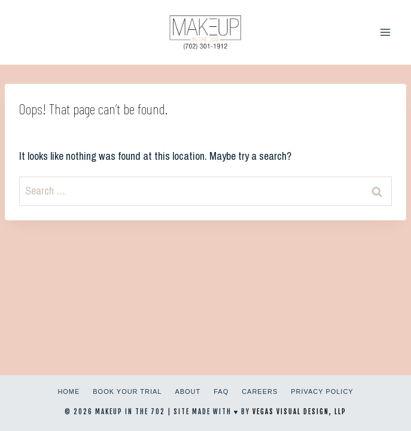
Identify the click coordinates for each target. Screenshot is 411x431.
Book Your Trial (127, 391)
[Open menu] (385, 32)
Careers (260, 391)
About (187, 391)
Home (68, 391)
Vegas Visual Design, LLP (299, 412)
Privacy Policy (322, 391)
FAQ (221, 391)
